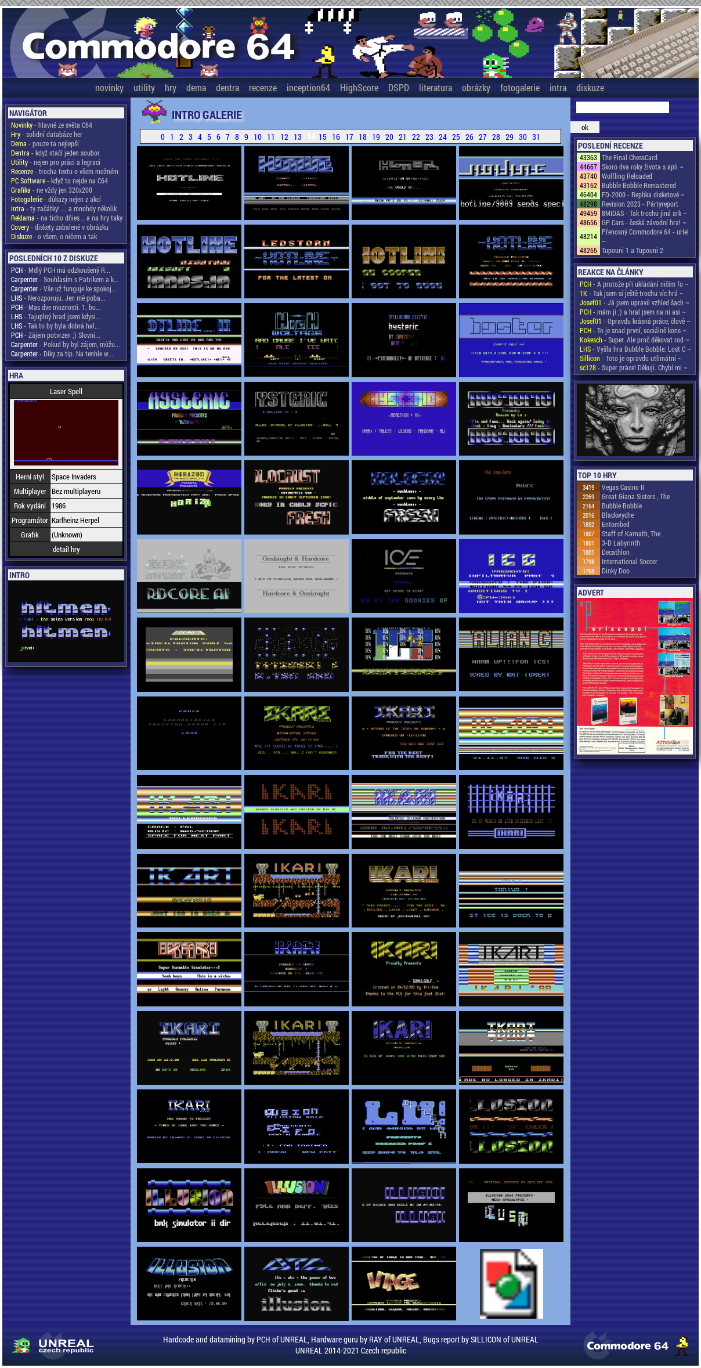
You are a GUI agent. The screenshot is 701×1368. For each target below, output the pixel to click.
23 (429, 136)
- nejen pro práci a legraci (55, 162)
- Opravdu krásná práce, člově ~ (635, 321)
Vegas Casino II (623, 487)
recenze (263, 87)
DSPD (398, 87)
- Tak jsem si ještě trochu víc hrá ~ (632, 293)
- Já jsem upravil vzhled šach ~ (634, 302)
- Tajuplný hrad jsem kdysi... (56, 316)
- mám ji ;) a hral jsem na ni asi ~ (633, 311)
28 (496, 136)
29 (509, 136)
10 (258, 136)
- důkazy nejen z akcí (56, 199)
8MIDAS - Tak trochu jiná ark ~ (644, 213)
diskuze (590, 87)
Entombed (616, 524)
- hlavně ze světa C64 (51, 124)
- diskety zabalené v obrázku (60, 227)
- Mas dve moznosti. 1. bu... (56, 307)
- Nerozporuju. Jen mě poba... (58, 297)
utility (144, 87)
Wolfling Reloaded (627, 176)
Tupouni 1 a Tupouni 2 (632, 250)
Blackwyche (618, 514)
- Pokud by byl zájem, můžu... (65, 344)
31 (536, 136)
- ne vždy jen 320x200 (51, 189)
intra (558, 87)
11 (271, 136)
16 (336, 136)
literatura (435, 87)
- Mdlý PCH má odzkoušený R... (60, 270)
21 (403, 136)
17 (349, 136)
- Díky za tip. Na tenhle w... (62, 353)
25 (456, 136)
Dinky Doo (616, 570)
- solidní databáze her (46, 134)
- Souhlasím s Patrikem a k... (65, 279)
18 (363, 136)
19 (376, 136)
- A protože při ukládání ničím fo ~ (634, 283)
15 (323, 136)
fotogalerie (520, 87)
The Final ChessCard (629, 157)
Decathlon (616, 552)
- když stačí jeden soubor (55, 152)
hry (170, 87)
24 (443, 136)
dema (196, 87)
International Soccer (629, 561)
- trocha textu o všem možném (64, 171)
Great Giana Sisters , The (636, 496)
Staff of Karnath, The (631, 533)
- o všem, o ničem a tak (54, 236)
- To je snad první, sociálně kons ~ (633, 330)
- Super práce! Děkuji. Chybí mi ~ (634, 367)
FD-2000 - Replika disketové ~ (643, 194)
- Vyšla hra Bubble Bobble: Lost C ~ (635, 348)
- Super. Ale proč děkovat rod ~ (634, 339)
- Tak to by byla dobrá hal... (55, 325)
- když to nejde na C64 (59, 180)
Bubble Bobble (622, 505)
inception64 (308, 87)
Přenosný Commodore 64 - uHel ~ (645, 236)
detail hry (66, 549)
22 (416, 136)
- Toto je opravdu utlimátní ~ (631, 358)
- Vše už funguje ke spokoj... (64, 288)
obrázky (476, 87)
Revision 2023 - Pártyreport (640, 203)
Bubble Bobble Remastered (639, 185)
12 (284, 136)
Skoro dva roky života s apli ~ (643, 166)
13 (298, 136)
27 (483, 136)
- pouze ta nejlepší (45, 143)
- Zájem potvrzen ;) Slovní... (55, 335)
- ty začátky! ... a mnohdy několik (64, 208)
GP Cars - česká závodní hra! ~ (644, 222)
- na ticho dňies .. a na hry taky (66, 217)
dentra (227, 87)
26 (469, 136)
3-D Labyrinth (621, 542)
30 (523, 136)
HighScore (359, 87)
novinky (109, 87)
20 (389, 136)
